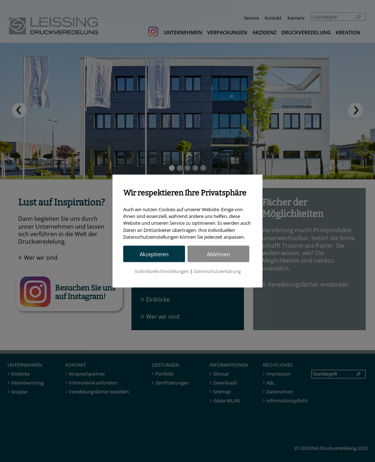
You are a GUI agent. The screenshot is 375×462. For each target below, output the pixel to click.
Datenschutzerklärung (217, 271)
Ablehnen (218, 254)
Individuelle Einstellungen (162, 271)
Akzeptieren (154, 254)
